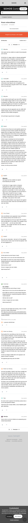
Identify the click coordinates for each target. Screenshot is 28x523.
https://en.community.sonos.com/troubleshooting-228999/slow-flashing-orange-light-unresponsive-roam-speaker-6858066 (14, 313)
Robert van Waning (7, 331)
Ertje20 (5, 126)
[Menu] (2, 3)
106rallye (5, 416)
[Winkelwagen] (25, 3)
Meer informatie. (22, 513)
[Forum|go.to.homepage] (10, 9)
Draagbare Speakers (7, 17)
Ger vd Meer (6, 252)
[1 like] (7, 322)
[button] (2, 9)
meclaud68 (6, 78)
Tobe (4, 398)
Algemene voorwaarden (12, 439)
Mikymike (5, 49)
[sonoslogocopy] (14, 3)
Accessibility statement (17, 441)
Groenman (5, 284)
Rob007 (5, 175)
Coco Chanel (6, 213)
